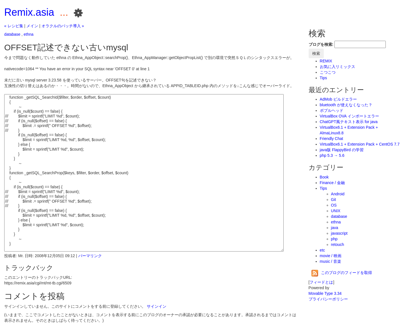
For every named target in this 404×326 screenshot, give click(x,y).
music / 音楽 (330, 261)
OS (334, 205)
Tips (323, 78)
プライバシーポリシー (328, 299)
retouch (337, 244)
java (334, 227)
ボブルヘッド (331, 110)
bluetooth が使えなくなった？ (346, 105)
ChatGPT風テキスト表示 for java (349, 121)
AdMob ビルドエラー (338, 99)
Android (338, 194)
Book (324, 177)
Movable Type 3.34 (325, 293)
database (12, 34)
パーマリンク (90, 255)
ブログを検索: (321, 44)
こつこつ (328, 72)
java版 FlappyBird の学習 (342, 150)
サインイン (156, 306)
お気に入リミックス (337, 66)
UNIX (335, 211)
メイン (32, 26)
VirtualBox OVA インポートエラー (349, 116)
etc (322, 250)
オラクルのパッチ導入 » (63, 26)
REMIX (326, 61)
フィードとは (321, 282)
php (334, 239)
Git (333, 199)
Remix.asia (29, 12)
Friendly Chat (331, 138)
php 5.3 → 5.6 (332, 155)
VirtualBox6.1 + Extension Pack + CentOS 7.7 (360, 144)
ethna (28, 34)
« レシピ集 (13, 26)
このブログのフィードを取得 (341, 272)
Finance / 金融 (332, 182)
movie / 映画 (330, 255)
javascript (339, 233)
